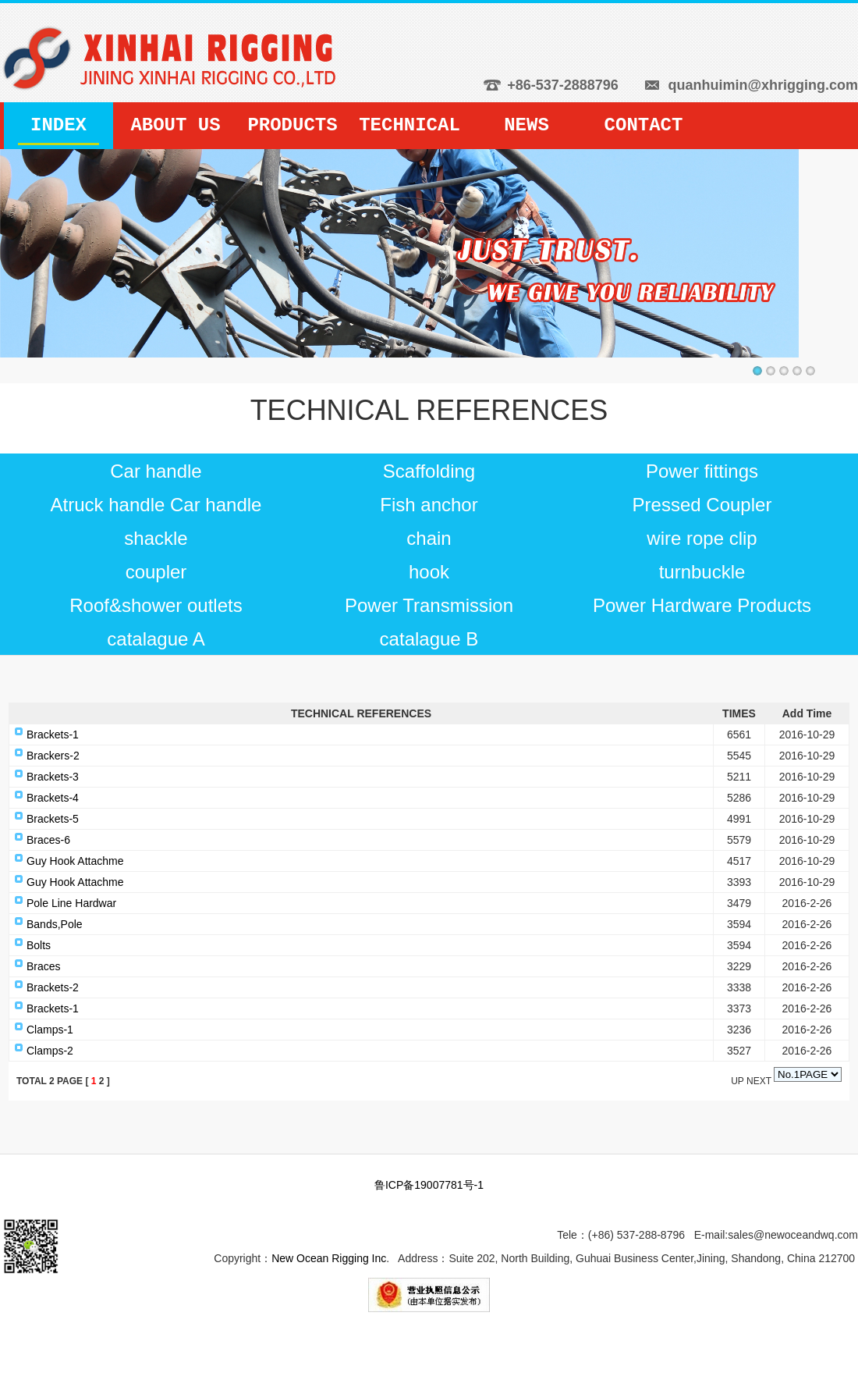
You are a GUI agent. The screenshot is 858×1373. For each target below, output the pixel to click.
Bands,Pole (55, 924)
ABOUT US (175, 125)
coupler (156, 571)
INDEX (58, 125)
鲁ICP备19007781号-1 (429, 1185)
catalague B (429, 638)
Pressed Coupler (702, 504)
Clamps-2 (50, 1050)
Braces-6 (48, 840)
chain (428, 538)
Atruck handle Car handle (156, 504)
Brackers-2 (53, 755)
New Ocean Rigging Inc (328, 1258)
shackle (155, 538)
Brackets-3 (53, 776)
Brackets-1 (53, 734)
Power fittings (702, 471)
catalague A (155, 638)
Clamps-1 (50, 1029)
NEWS (526, 125)
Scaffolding (429, 471)
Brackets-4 (53, 797)
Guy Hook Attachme (75, 861)
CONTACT (643, 125)
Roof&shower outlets (155, 605)
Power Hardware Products (702, 605)
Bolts (39, 945)
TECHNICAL (409, 125)
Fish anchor (428, 504)
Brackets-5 (53, 819)
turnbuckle (702, 571)
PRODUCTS (292, 125)
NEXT (758, 1081)
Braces (44, 966)
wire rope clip (702, 538)
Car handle (155, 471)
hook (429, 571)
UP (738, 1081)
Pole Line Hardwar (71, 903)
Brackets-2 (53, 987)
